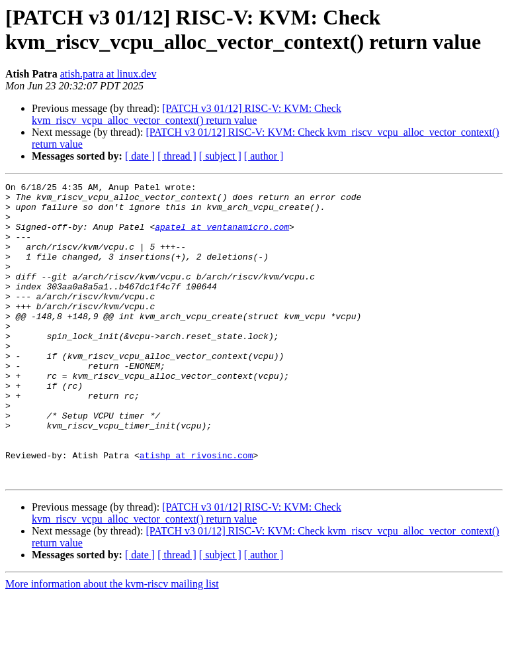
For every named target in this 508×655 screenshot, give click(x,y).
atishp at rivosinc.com (196, 511)
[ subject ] (220, 156)
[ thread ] (176, 156)
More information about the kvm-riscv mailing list (112, 643)
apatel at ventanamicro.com (222, 236)
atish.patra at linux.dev (108, 73)
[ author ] (264, 156)
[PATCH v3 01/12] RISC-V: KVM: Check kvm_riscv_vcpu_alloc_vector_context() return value (186, 114)
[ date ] (140, 156)
